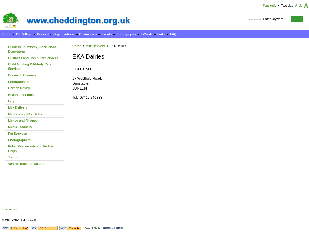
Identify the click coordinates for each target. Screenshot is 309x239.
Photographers (19, 140)
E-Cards (147, 34)
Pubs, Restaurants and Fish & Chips (30, 148)
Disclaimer (9, 209)
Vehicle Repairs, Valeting (26, 163)
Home (6, 34)
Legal (12, 101)
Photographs (126, 34)
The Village (24, 34)
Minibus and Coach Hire (26, 114)
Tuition (13, 157)
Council (43, 34)
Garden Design (19, 88)
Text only (269, 5)
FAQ (173, 34)
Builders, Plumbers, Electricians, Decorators (32, 49)
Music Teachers (20, 127)
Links (161, 34)
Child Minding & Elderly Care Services (30, 66)
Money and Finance (23, 120)
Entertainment (19, 81)
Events (106, 34)
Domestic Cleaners (22, 75)
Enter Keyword (255, 19)
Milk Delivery (95, 46)
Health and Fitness (22, 94)
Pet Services (17, 133)
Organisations (64, 34)
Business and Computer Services (33, 58)
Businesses (88, 34)
